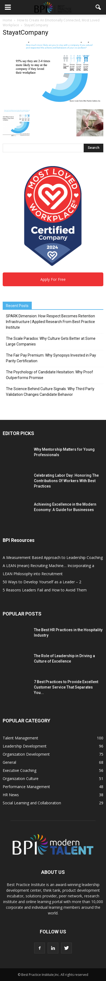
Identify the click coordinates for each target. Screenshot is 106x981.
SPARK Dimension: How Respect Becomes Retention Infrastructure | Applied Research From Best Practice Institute (50, 322)
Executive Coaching (19, 770)
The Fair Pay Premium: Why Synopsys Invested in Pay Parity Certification (51, 358)
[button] (98, 7)
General (9, 762)
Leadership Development (25, 746)
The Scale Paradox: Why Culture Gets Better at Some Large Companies (51, 341)
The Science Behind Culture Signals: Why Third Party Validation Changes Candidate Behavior (50, 392)
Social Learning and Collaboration (32, 802)
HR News (11, 794)
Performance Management (26, 786)
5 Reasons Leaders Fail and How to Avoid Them (45, 589)
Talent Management (20, 737)
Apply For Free (53, 279)
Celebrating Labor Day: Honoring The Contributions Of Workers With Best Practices (66, 480)
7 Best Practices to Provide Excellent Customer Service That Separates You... (66, 687)
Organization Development (26, 754)
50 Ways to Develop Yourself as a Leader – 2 (42, 581)
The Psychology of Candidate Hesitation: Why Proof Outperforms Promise (49, 375)
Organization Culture (20, 778)
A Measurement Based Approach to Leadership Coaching (53, 557)
